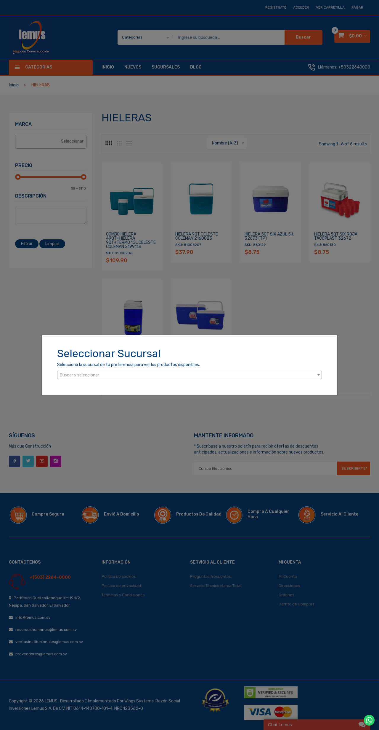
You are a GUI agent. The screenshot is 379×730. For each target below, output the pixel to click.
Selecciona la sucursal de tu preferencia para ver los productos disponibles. (128, 364)
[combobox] (189, 375)
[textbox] (189, 375)
